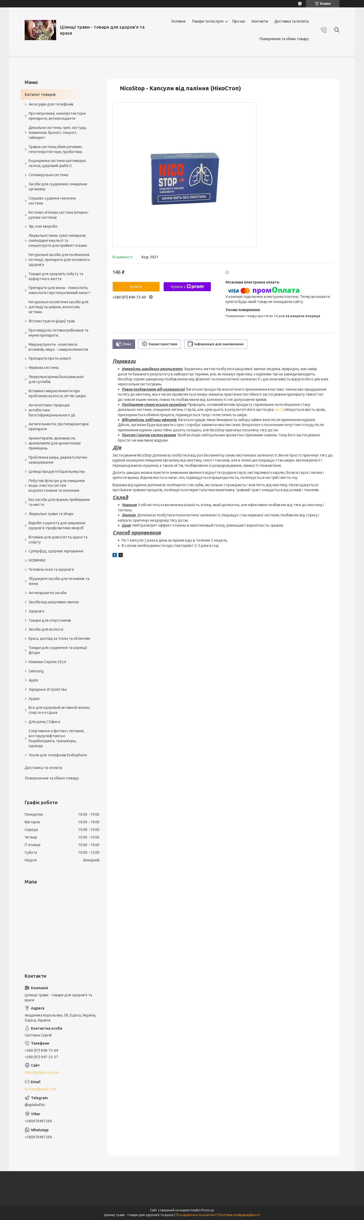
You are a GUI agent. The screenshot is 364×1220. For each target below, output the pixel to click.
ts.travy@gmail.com (40, 1089)
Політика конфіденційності (239, 1215)
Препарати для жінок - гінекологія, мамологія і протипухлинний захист (59, 290)
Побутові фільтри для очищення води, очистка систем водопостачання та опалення (57, 486)
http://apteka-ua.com (42, 1072)
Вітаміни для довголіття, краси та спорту (58, 539)
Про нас (238, 21)
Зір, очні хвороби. (43, 226)
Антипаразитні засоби (48, 593)
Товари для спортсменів (50, 620)
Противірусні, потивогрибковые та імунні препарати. (58, 332)
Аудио (34, 699)
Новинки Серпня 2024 (47, 662)
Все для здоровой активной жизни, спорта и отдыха (59, 710)
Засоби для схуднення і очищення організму (58, 186)
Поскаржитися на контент (196, 1215)
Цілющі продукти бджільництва (57, 471)
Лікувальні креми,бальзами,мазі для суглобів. (56, 379)
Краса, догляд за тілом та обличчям (59, 638)
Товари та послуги (207, 21)
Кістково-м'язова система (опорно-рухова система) (59, 214)
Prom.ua (207, 1210)
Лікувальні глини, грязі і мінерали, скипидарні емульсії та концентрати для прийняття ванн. (58, 240)
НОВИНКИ (37, 560)
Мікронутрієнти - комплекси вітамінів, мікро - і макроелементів (58, 347)
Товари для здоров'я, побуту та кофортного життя (56, 276)
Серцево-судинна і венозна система (52, 200)
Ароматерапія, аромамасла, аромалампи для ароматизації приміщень (55, 443)
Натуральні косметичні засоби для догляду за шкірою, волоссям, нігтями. (58, 307)
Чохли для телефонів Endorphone (58, 755)
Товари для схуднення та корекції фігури (58, 650)
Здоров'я (36, 611)
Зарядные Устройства (48, 689)
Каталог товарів (40, 94)
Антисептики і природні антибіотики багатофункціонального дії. (52, 410)
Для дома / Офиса (44, 722)
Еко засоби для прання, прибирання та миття (59, 502)
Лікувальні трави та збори (51, 514)
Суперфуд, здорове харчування (56, 551)
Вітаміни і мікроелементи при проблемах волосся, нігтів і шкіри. (58, 393)
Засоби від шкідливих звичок (54, 602)
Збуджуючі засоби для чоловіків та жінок (59, 581)
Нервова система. (44, 367)
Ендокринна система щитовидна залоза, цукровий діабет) (57, 163)
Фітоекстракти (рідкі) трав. (52, 321)
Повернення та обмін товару (284, 39)
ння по (278, 409)
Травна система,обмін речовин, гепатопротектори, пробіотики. (56, 149)
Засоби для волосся (46, 629)
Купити (136, 287)
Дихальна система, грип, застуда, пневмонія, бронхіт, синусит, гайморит (58, 132)
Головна (178, 21)
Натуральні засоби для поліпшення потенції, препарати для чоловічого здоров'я (59, 260)
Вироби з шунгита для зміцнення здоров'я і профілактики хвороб (57, 525)
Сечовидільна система (48, 175)
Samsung (36, 671)
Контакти (260, 21)
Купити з (187, 286)
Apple (33, 680)
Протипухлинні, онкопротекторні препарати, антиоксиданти (57, 116)
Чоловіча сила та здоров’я (51, 569)
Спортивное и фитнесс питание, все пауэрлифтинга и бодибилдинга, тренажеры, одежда (56, 738)
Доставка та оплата (291, 21)
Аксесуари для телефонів (51, 104)
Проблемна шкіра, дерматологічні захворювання (58, 459)
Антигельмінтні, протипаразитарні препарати (59, 426)
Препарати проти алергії (50, 358)
